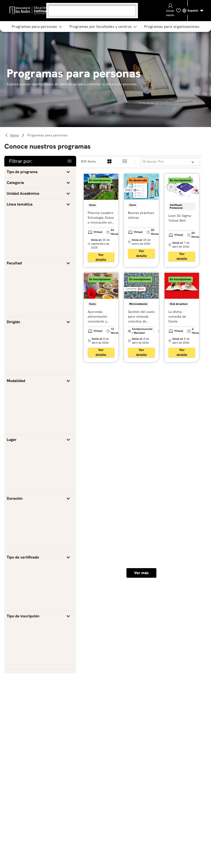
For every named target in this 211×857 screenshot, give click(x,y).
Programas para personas (47, 135)
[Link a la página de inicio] (15, 135)
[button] (40, 172)
